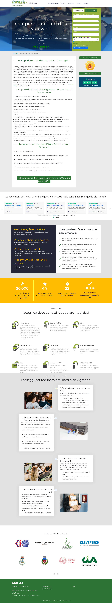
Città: (74, 18)
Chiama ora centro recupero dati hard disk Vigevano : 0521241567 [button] (45, 179)
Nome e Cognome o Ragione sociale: (84, 14)
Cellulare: (76, 27)
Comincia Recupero (53, 3)
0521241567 (31, 3)
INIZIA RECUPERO (91, 10)
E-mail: (75, 23)
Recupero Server (47, 601)
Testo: (75, 31)
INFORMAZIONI (78, 10)
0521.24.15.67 (15, 606)
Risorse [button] (78, 3)
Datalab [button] (86, 3)
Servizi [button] (63, 3)
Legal (73, 598)
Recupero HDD (46, 598)
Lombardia (15, 53)
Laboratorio (71, 3)
